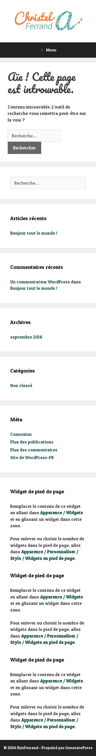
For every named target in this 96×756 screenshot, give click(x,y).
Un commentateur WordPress (40, 281)
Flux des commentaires (33, 449)
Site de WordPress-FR (32, 457)
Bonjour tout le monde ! (33, 233)
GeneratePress (79, 747)
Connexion (21, 434)
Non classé (21, 385)
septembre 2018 (26, 337)
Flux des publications (32, 442)
